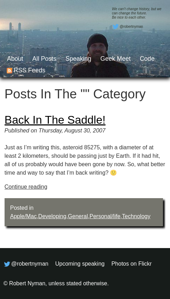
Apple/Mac (23, 216)
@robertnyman (127, 26)
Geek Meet (115, 58)
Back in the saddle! (55, 119)
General (78, 216)
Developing (52, 216)
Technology (136, 216)
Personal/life (105, 216)
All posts (44, 58)
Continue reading (26, 187)
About (15, 58)
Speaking (78, 58)
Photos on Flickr (131, 264)
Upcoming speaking (80, 264)
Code (147, 58)
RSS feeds (29, 70)
